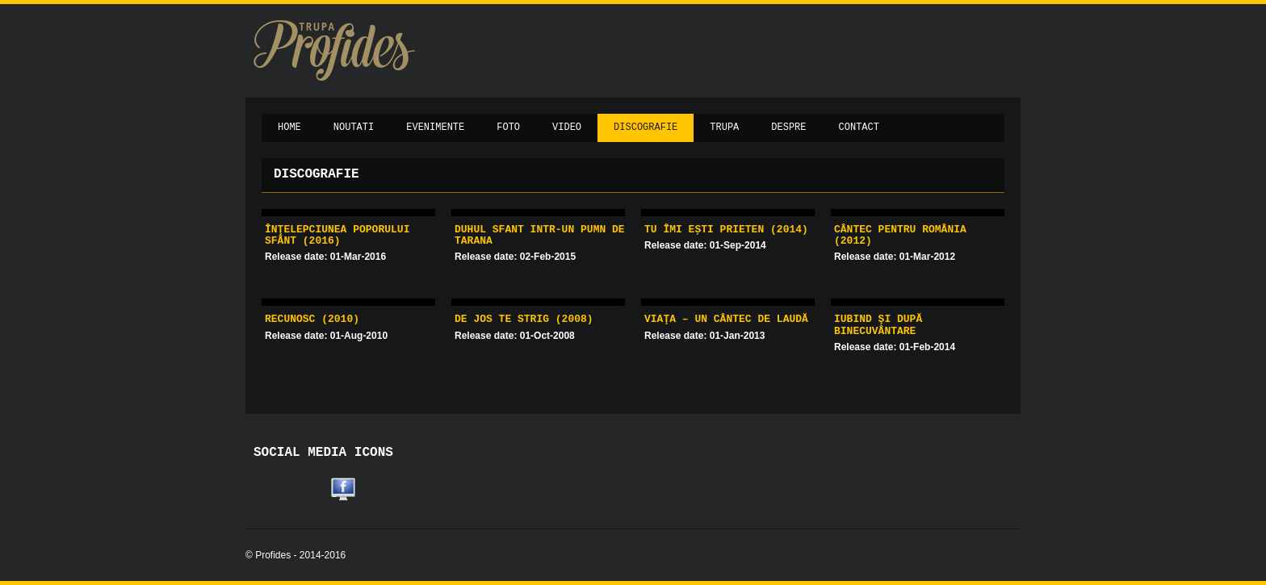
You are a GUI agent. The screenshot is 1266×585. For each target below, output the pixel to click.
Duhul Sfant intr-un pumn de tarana (540, 235)
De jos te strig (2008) (524, 319)
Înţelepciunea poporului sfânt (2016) (337, 235)
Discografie (645, 127)
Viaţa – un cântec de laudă (726, 319)
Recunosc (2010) (312, 319)
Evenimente (435, 127)
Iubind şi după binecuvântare (878, 324)
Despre (788, 127)
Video (566, 127)
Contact (859, 127)
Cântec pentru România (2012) (900, 235)
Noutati (353, 127)
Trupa (724, 127)
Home (289, 127)
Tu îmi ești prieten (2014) (726, 230)
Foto (508, 127)
